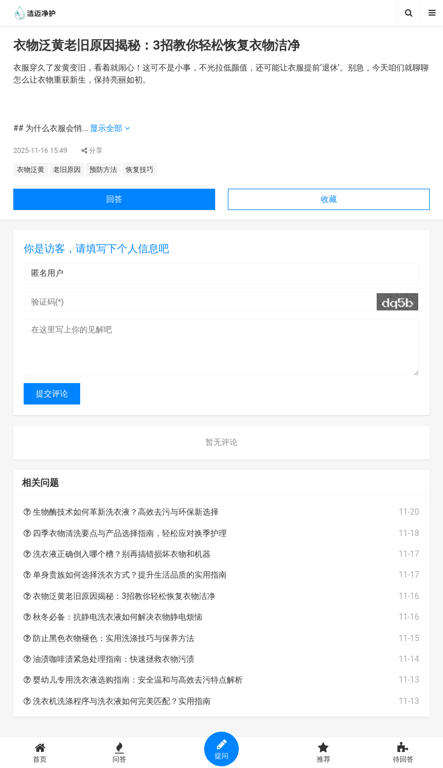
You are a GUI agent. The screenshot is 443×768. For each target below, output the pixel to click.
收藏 (329, 199)
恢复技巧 (139, 170)
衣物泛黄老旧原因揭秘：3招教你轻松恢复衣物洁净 (119, 596)
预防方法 (103, 170)
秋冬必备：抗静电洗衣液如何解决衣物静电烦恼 (113, 616)
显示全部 (109, 128)
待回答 (403, 752)
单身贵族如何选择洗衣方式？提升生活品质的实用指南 (125, 574)
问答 (119, 752)
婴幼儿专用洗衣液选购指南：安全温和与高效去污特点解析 (133, 679)
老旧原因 (67, 170)
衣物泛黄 (30, 170)
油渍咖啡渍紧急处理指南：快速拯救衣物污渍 (109, 659)
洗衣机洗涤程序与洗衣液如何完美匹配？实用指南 (117, 701)
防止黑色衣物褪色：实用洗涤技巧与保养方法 (109, 638)
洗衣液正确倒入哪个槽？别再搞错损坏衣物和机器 (117, 554)
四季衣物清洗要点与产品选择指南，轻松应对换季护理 (125, 533)
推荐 (323, 752)
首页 (40, 752)
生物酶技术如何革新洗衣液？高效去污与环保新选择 (121, 511)
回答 (114, 199)
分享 (92, 151)
